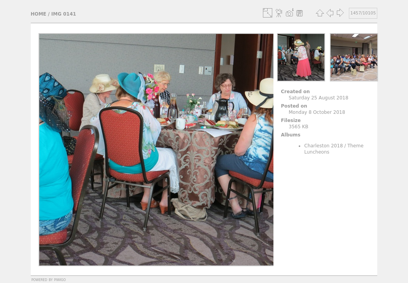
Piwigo (60, 279)
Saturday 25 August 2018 (318, 98)
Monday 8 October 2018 (317, 112)
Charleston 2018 (323, 146)
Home (38, 14)
